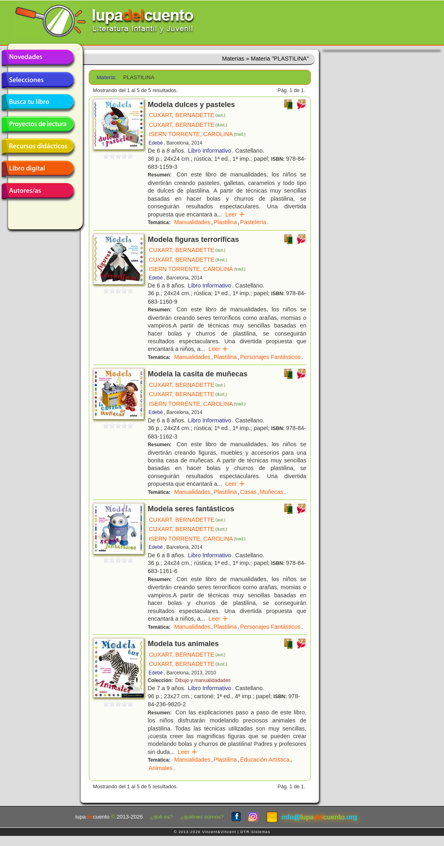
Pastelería (253, 222)
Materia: (106, 77)
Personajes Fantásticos (270, 357)
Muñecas (271, 492)
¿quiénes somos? (202, 817)
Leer (235, 214)
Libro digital (37, 169)
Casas (248, 492)
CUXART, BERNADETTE (187, 115)
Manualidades (192, 222)
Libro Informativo (209, 150)
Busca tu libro (37, 102)
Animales (160, 768)
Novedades (37, 58)
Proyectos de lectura (37, 124)
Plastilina (225, 222)
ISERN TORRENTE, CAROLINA (197, 134)
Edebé (156, 143)
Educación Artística (264, 759)
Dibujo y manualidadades (202, 680)
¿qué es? (161, 817)
